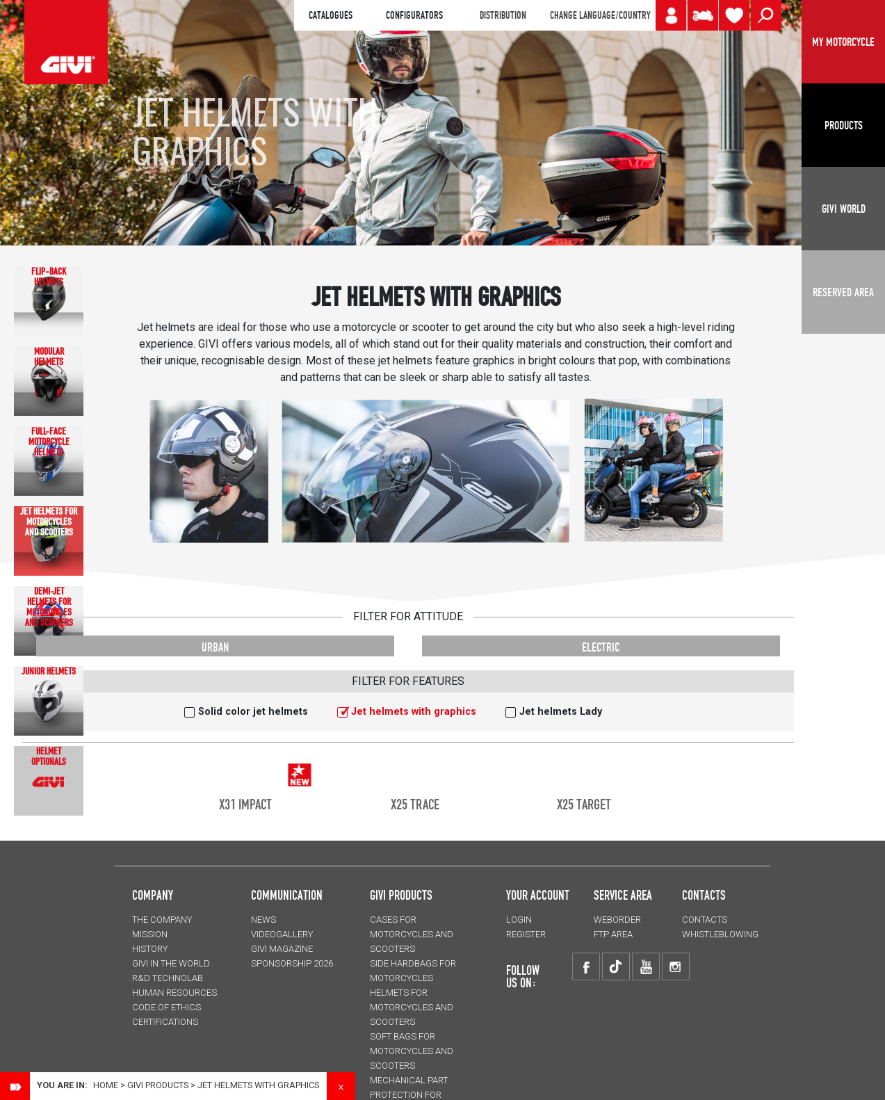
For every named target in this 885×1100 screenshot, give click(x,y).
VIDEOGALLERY (282, 934)
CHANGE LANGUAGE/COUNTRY (600, 15)
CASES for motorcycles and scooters (411, 934)
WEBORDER (617, 919)
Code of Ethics (166, 1007)
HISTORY (150, 949)
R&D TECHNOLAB (167, 978)
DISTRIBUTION (503, 15)
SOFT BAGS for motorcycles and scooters (411, 1051)
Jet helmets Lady (560, 712)
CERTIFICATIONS (165, 1022)
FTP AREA (613, 934)
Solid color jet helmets (253, 712)
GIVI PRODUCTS (401, 895)
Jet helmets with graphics (413, 712)
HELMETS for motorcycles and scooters (411, 1007)
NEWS (263, 919)
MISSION (150, 934)
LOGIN (519, 919)
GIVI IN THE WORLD (171, 963)
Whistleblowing (720, 934)
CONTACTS (704, 919)
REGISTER (526, 934)
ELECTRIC (600, 647)
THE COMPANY (162, 919)
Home (105, 1085)
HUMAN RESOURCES (174, 992)
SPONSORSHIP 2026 (292, 963)
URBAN (215, 647)
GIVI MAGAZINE (282, 949)
